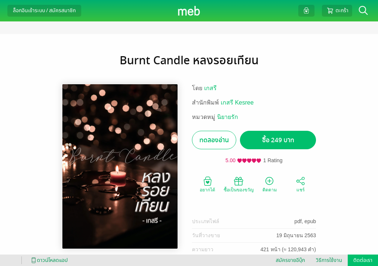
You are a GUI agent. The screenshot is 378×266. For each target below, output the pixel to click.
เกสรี (210, 88)
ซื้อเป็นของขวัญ (239, 183)
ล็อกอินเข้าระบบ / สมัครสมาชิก (44, 10)
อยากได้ (207, 183)
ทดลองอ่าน (214, 140)
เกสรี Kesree (237, 102)
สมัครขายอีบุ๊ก (290, 260)
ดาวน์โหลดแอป (48, 260)
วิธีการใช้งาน (329, 260)
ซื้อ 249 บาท (278, 140)
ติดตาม (269, 183)
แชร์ (300, 183)
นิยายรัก (227, 117)
